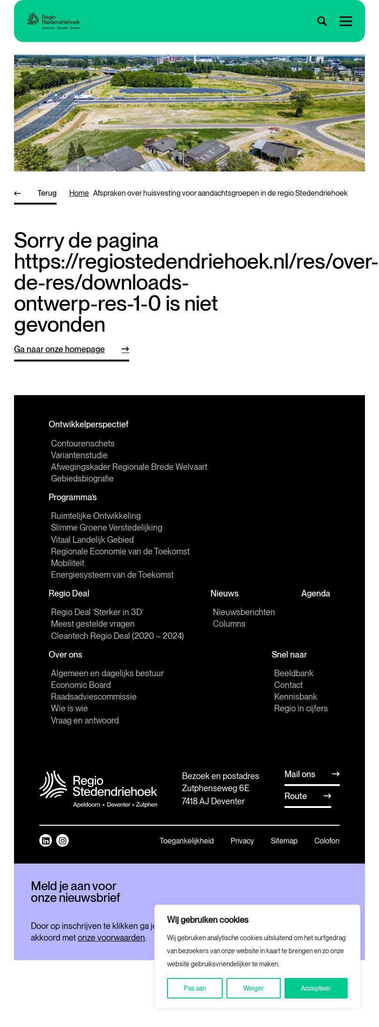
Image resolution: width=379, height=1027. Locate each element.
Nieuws (225, 601)
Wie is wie (69, 720)
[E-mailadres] (96, 944)
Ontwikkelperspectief (91, 426)
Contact (288, 696)
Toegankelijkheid (187, 852)
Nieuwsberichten (242, 621)
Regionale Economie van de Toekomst (120, 557)
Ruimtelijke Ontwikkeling (96, 522)
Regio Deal (71, 601)
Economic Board (81, 696)
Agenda (313, 601)
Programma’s (75, 502)
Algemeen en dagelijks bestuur (107, 685)
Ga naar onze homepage (59, 349)
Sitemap (284, 852)
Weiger (253, 988)
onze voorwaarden (111, 1004)
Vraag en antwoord (85, 732)
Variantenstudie (79, 458)
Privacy (242, 852)
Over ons (68, 665)
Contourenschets (83, 446)
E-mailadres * (54, 929)
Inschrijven (96, 968)
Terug (47, 193)
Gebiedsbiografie (82, 481)
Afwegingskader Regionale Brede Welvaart (129, 470)
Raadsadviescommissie (94, 708)
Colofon (327, 852)
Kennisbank (295, 708)
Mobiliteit (67, 569)
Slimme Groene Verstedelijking (106, 533)
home (79, 193)
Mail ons (299, 786)
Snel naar (291, 665)
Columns (227, 632)
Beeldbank (293, 685)
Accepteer (316, 988)
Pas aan (195, 988)
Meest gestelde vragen (93, 632)
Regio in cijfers (301, 720)
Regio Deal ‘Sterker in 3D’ (97, 621)
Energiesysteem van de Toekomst (112, 581)
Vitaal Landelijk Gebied (92, 545)
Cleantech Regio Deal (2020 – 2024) (117, 644)
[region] (257, 956)
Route (295, 808)
